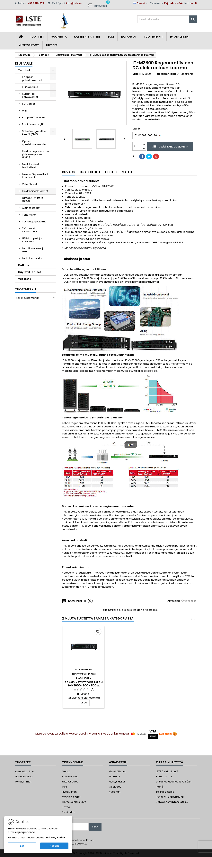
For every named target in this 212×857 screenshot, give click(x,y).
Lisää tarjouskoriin (170, 146)
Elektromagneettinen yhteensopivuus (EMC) (35, 154)
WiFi (24, 110)
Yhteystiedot (29, 45)
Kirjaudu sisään (173, 3)
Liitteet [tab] (111, 172)
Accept (54, 846)
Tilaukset (114, 776)
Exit (22, 846)
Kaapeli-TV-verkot (34, 117)
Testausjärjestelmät (34, 221)
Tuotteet (37, 37)
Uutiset (51, 45)
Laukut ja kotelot (32, 258)
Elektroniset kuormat (35, 191)
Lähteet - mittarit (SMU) (32, 199)
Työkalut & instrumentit (29, 230)
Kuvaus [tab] (68, 172)
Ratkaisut (129, 37)
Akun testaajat (31, 208)
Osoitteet (115, 787)
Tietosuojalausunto (74, 802)
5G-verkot (28, 104)
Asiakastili (118, 762)
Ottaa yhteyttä (169, 762)
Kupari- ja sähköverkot (30, 95)
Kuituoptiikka (30, 87)
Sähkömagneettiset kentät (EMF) (34, 132)
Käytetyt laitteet (87, 37)
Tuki (111, 37)
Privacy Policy (55, 837)
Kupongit (114, 792)
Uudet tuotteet (24, 776)
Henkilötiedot (117, 771)
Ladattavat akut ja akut (33, 249)
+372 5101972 (36, 3)
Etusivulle (23, 63)
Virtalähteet (29, 184)
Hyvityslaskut (117, 781)
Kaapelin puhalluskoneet (32, 78)
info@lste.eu (74, 3)
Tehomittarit (29, 215)
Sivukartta (68, 812)
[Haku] (167, 19)
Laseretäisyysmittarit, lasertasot (35, 175)
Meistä (66, 771)
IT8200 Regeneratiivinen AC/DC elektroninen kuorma (84, 685)
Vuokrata (59, 37)
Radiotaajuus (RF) (33, 124)
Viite (135, 74)
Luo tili (193, 3)
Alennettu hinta (24, 771)
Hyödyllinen (179, 37)
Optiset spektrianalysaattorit (35, 142)
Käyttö (66, 807)
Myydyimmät (23, 781)
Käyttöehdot (70, 776)
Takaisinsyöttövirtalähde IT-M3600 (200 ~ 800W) (129, 683)
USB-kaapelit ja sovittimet (32, 240)
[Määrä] (137, 146)
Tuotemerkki (164, 74)
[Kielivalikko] (141, 3)
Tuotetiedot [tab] (90, 172)
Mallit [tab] (127, 172)
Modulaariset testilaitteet (30, 165)
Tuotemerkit (153, 37)
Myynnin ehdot (71, 797)
